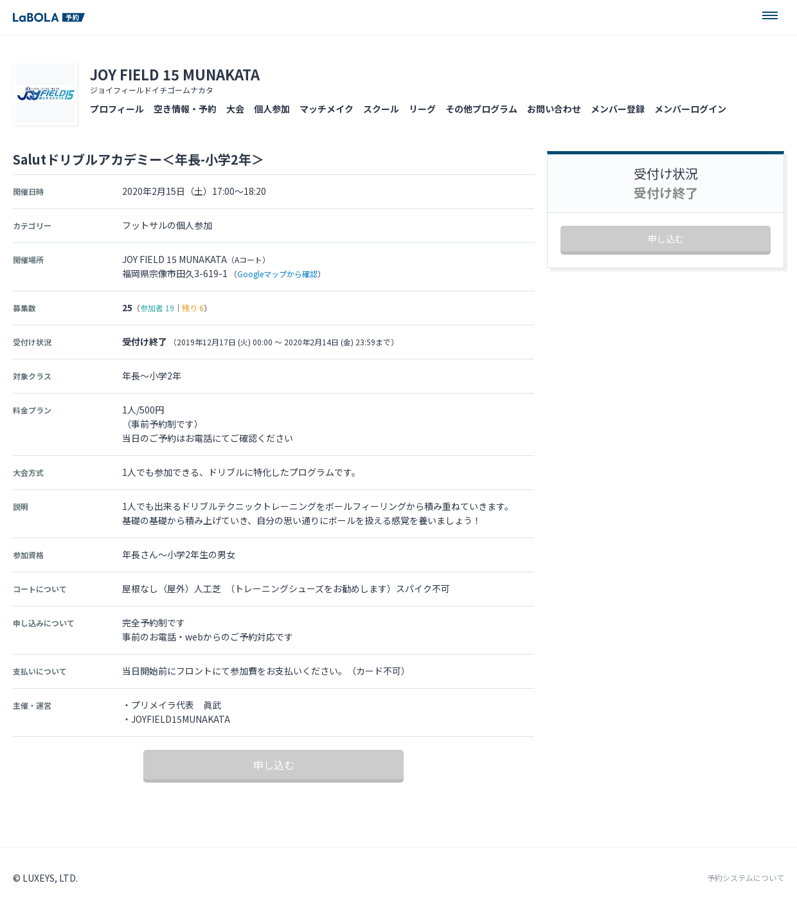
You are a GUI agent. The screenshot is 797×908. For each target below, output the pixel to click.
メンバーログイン (690, 108)
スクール (381, 108)
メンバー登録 (618, 108)
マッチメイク (327, 108)
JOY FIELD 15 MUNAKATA (175, 74)
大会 (235, 108)
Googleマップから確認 (277, 273)
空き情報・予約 (185, 108)
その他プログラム (481, 108)
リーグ (422, 108)
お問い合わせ (554, 108)
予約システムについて (745, 877)
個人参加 (272, 108)
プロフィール (117, 108)
